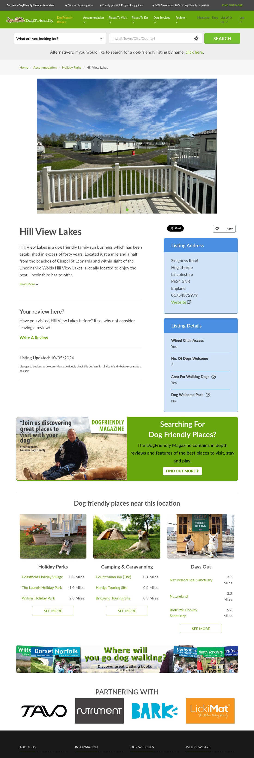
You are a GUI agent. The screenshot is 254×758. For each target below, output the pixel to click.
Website (181, 302)
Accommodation (93, 17)
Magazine (203, 17)
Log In (242, 20)
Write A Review (34, 337)
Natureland (179, 596)
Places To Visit (118, 17)
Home (24, 67)
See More (53, 610)
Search (222, 38)
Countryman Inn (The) (113, 577)
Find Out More (232, 5)
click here (194, 52)
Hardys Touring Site (111, 587)
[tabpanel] (127, 146)
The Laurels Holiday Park (42, 587)
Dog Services (161, 17)
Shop (215, 17)
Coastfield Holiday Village (42, 577)
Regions (180, 17)
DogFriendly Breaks (65, 20)
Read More (29, 284)
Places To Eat (140, 17)
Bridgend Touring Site (113, 598)
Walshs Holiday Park (38, 598)
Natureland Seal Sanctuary (191, 580)
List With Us (226, 20)
